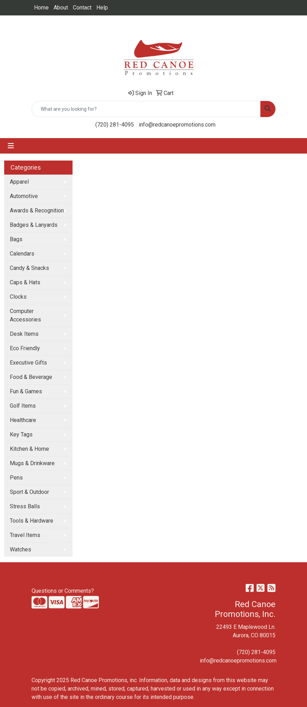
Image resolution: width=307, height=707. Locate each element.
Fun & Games (26, 391)
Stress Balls (25, 506)
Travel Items (25, 535)
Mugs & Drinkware (32, 463)
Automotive (24, 196)
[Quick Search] (146, 109)
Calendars (22, 253)
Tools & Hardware (31, 520)
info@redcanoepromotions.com (177, 124)
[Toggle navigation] (11, 146)
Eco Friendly (25, 348)
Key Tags (21, 434)
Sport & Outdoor (29, 492)
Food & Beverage (31, 377)
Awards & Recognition (37, 210)
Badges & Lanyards (33, 225)
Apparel (19, 181)
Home (41, 7)
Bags (16, 239)
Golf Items (23, 405)
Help (102, 7)
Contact (82, 7)
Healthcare (23, 420)
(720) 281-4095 (114, 124)
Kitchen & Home (29, 449)
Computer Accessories (25, 315)
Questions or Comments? (63, 590)
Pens (16, 477)
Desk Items (24, 334)
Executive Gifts (28, 362)
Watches (20, 549)
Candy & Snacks (29, 268)
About (61, 7)
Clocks (18, 296)
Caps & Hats (25, 282)
